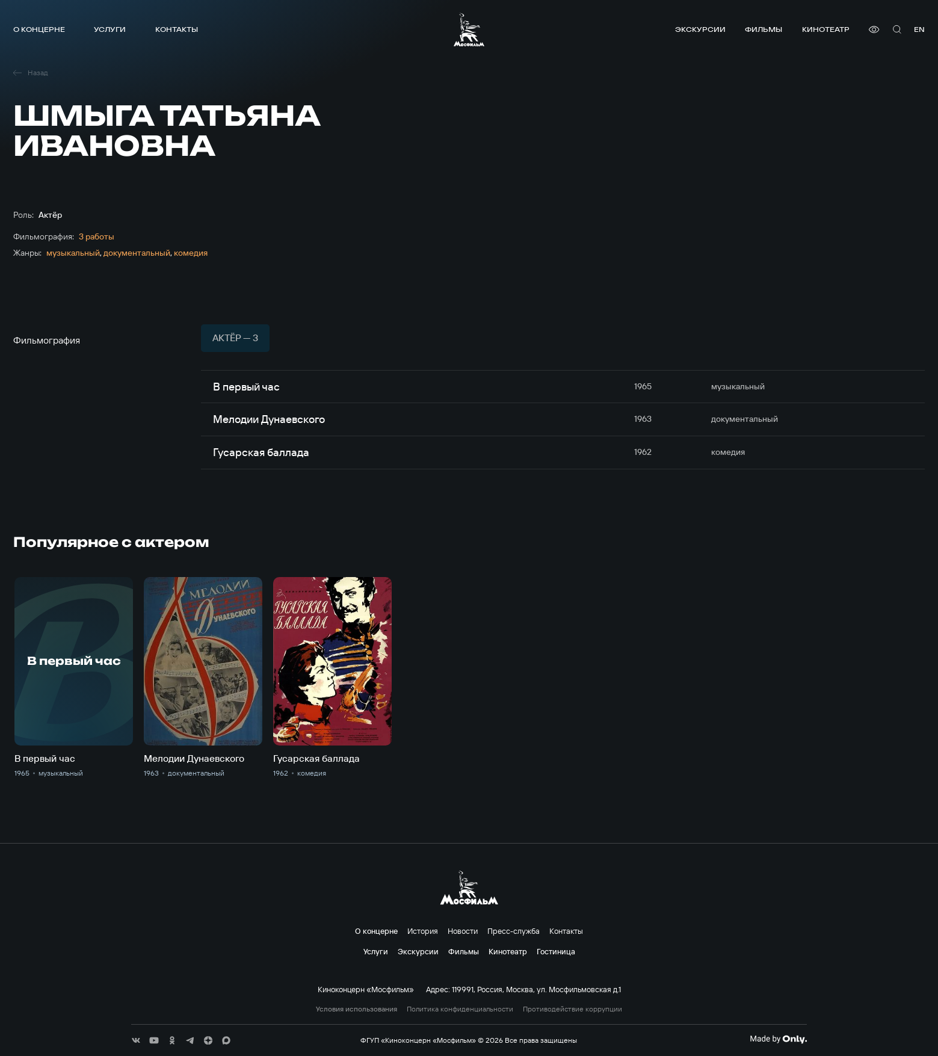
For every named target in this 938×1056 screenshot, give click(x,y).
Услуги (110, 29)
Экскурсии (700, 29)
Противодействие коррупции (572, 1009)
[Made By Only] (778, 1039)
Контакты (176, 29)
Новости (463, 931)
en (919, 29)
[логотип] (469, 29)
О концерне (39, 29)
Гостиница (556, 951)
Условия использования (356, 1009)
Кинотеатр (826, 29)
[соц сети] (136, 1040)
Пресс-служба (513, 931)
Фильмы (763, 29)
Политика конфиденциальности (460, 1009)
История (422, 931)
